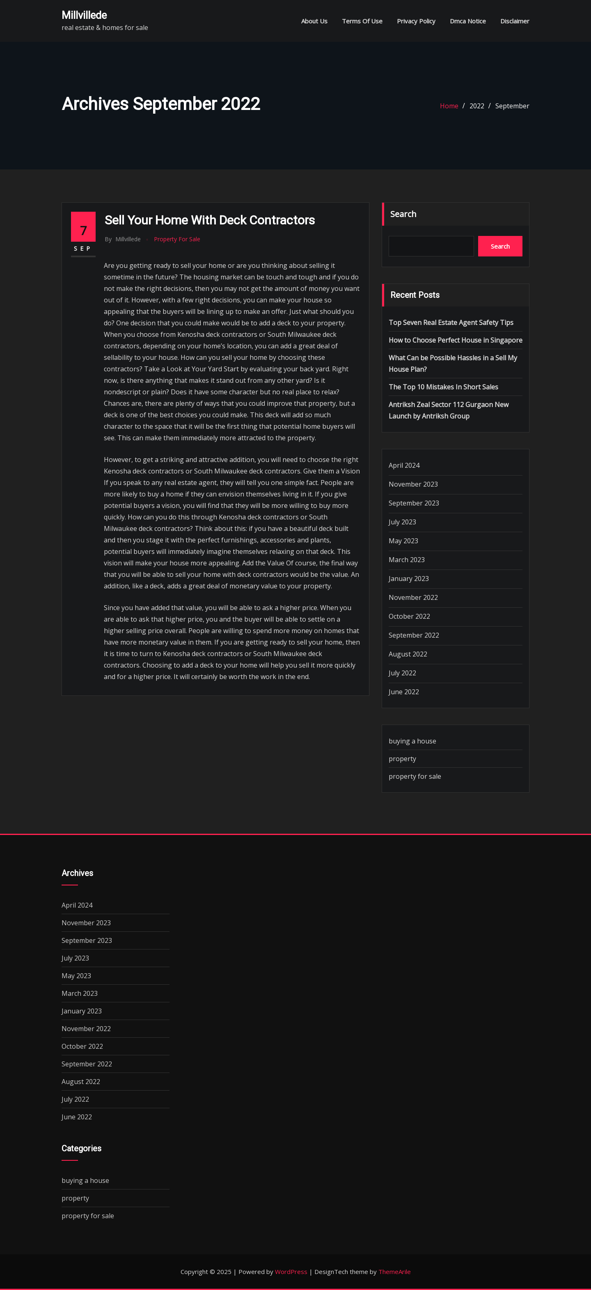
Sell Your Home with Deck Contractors (210, 220)
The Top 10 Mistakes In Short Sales (443, 386)
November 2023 (413, 484)
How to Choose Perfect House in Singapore (455, 340)
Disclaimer (514, 21)
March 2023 (407, 559)
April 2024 (404, 465)
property (402, 758)
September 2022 (414, 635)
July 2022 (402, 672)
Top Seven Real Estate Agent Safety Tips (451, 322)
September (512, 105)
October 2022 (409, 616)
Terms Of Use (362, 21)
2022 (477, 105)
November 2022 (413, 597)
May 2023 (403, 540)
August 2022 (408, 654)
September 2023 (414, 503)
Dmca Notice (468, 21)
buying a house (412, 741)
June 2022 (404, 691)
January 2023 (409, 578)
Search (403, 214)
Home (449, 105)
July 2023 (402, 521)
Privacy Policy (416, 21)
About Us (314, 21)
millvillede (84, 15)
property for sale (177, 239)
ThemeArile (394, 1271)
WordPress (291, 1271)
